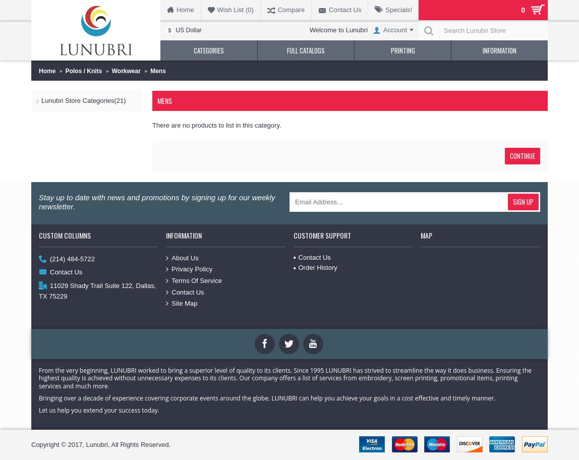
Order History (315, 267)
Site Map (181, 304)
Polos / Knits (84, 71)
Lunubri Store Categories (83, 100)
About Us (182, 258)
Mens (158, 71)
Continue (522, 156)
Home (47, 71)
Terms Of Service (194, 281)
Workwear (126, 71)
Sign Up (523, 202)
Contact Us (60, 272)
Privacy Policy (189, 269)
